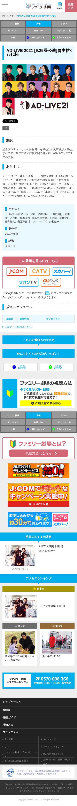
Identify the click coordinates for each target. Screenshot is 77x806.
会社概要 (9, 739)
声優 (11, 16)
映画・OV (38, 30)
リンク (8, 746)
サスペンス (13, 30)
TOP (4, 16)
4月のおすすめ (38, 37)
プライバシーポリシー (53, 746)
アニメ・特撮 (13, 23)
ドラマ (64, 23)
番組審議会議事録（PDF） (17, 761)
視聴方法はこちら (38, 453)
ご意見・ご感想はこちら (18, 326)
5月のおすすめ (64, 37)
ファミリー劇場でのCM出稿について (21, 754)
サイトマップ (49, 739)
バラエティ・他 (64, 30)
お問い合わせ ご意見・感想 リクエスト (58, 761)
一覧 (13, 37)
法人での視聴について (53, 754)
